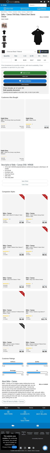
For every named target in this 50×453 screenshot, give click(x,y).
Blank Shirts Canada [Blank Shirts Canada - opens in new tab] (33, 450)
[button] (41, 1)
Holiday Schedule (42, 433)
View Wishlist (25, 84)
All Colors (43, 52)
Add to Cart (25, 73)
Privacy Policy (6, 447)
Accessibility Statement (37, 438)
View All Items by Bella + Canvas (13, 401)
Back (6, 408)
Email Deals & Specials (3, 433)
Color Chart (25, 184)
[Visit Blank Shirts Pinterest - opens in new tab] (33, 447)
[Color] (21, 51)
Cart (44, 408)
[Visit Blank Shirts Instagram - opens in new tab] (25, 447)
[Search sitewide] (38, 5)
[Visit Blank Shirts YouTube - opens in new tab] (29, 447)
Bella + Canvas (6, 14)
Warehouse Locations (30, 433)
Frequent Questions (17, 433)
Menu (4, 5)
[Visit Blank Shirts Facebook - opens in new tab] (21, 447)
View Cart (25, 76)
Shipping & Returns (24, 433)
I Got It (14, 447)
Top (18, 408)
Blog (12, 433)
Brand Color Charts (7, 433)
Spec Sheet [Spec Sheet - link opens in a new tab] (25, 181)
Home (31, 408)
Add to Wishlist (25, 81)
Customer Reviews (36, 433)
